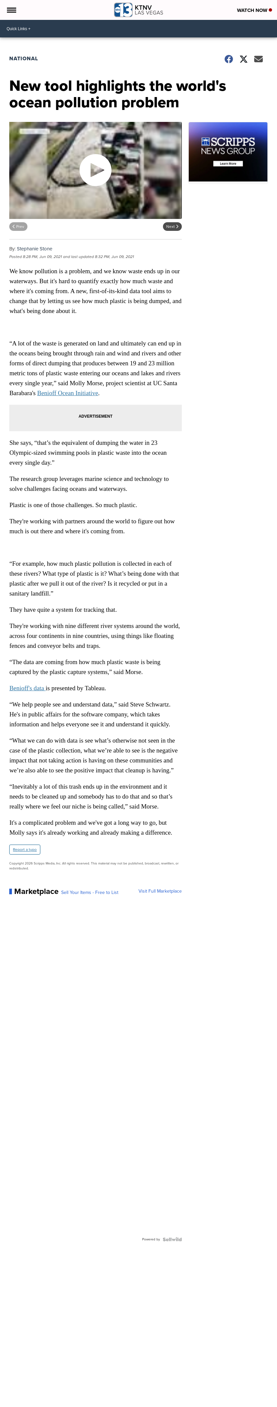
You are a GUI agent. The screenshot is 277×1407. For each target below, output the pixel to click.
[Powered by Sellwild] (172, 1239)
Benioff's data (27, 688)
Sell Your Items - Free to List (89, 892)
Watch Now (254, 10)
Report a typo (25, 850)
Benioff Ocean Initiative (67, 393)
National (23, 58)
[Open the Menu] (11, 10)
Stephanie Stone (34, 248)
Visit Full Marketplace (160, 891)
